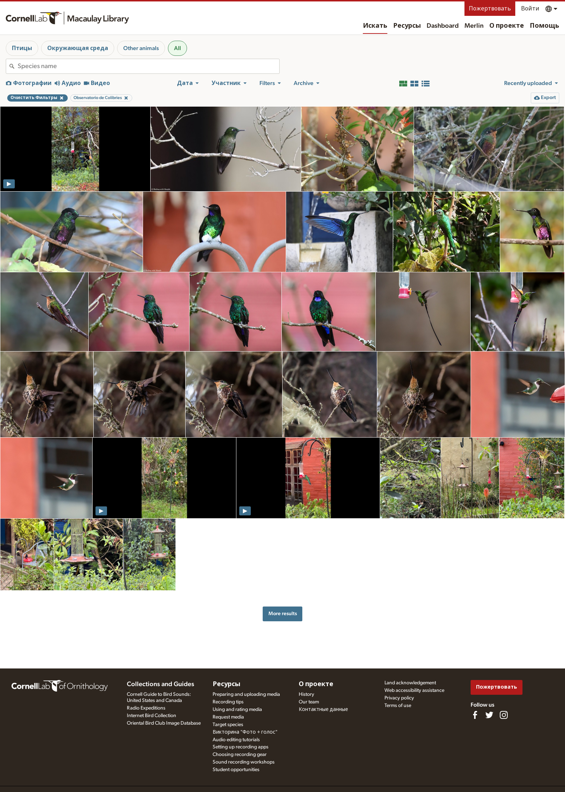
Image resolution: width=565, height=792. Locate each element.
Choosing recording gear (240, 754)
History (306, 694)
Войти (530, 9)
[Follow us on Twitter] (489, 715)
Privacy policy (399, 698)
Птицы (22, 48)
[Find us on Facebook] (475, 715)
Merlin (474, 26)
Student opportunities (236, 769)
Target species (228, 724)
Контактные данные (323, 709)
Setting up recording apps (240, 747)
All (177, 48)
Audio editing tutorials (236, 739)
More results (282, 613)
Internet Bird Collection (151, 715)
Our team (309, 701)
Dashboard (443, 26)
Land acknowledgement (410, 682)
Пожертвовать (490, 9)
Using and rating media (237, 709)
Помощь (544, 26)
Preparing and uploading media (246, 694)
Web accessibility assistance (414, 690)
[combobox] (148, 66)
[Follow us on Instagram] (503, 715)
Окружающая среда (77, 48)
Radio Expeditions (146, 708)
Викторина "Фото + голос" (245, 732)
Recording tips (228, 701)
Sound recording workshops (244, 762)
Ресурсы (407, 26)
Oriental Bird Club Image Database (164, 723)
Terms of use (397, 705)
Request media (228, 717)
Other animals (141, 48)
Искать (375, 26)
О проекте (506, 26)
